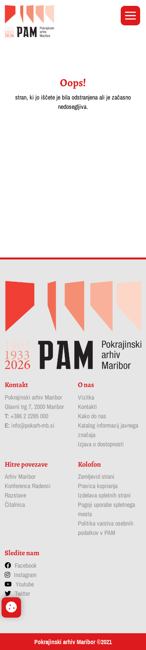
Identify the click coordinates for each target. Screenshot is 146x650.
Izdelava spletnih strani (104, 495)
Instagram (25, 574)
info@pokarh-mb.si (33, 425)
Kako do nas (92, 416)
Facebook (26, 565)
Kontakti (87, 406)
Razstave (15, 495)
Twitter (22, 593)
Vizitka (86, 397)
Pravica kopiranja (98, 485)
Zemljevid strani (96, 476)
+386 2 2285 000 (29, 416)
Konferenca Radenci (28, 485)
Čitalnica (15, 504)
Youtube (25, 584)
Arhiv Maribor (20, 476)
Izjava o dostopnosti (101, 444)
